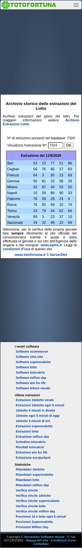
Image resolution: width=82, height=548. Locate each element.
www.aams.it (51, 245)
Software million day (31, 377)
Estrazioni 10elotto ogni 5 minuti (40, 405)
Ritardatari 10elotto (30, 469)
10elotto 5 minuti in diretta (35, 410)
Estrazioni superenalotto (34, 426)
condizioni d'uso (16, 249)
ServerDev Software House (44, 537)
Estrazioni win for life (31, 452)
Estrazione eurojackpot (33, 457)
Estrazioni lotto (27, 431)
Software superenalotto (33, 362)
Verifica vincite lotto (30, 506)
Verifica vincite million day (35, 511)
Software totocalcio (30, 372)
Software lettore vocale (33, 388)
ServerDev (58, 255)
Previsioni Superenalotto (34, 522)
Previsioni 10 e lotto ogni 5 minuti (41, 516)
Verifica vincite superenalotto (37, 501)
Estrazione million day (32, 436)
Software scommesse (32, 351)
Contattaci (41, 544)
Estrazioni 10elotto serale (35, 400)
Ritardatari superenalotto (34, 474)
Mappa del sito (37, 540)
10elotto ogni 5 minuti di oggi (37, 415)
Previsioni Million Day (32, 527)
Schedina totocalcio (30, 442)
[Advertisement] (41, 51)
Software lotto (26, 367)
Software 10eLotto (29, 356)
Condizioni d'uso (63, 540)
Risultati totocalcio (30, 447)
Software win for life (31, 383)
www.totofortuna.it (30, 255)
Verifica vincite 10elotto (33, 495)
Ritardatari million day (32, 485)
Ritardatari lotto (27, 480)
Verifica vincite (27, 490)
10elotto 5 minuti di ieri (33, 421)
